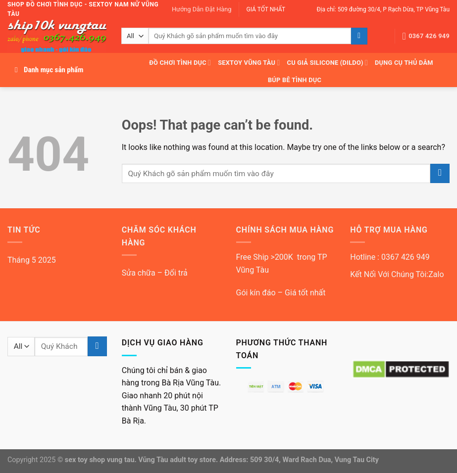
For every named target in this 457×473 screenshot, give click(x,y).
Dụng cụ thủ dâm (404, 62)
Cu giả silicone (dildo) (327, 62)
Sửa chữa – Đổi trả (155, 273)
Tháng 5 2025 (31, 260)
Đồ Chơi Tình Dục (180, 62)
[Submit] (359, 36)
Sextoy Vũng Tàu (249, 62)
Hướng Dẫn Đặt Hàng (202, 9)
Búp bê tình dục (294, 80)
